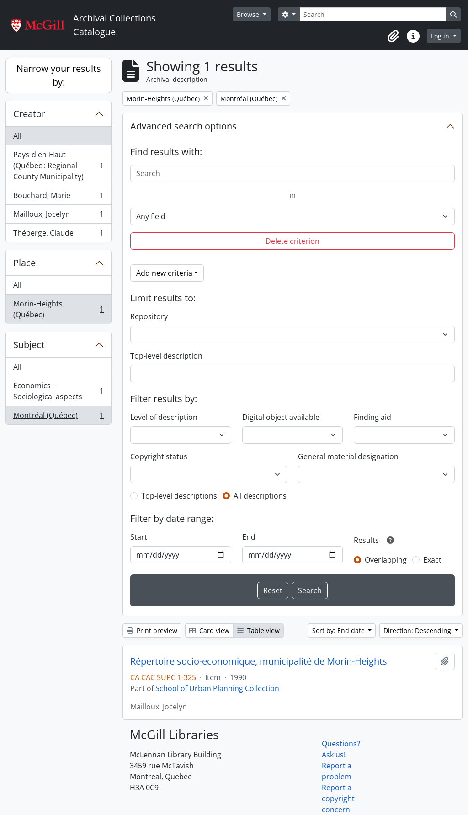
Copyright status (158, 456)
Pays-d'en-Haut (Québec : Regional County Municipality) (58, 166)
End (248, 537)
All (17, 136)
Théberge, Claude (58, 234)
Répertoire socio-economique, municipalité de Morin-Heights (258, 661)
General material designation (348, 456)
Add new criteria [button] (164, 273)
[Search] (373, 14)
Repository (149, 316)
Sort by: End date (339, 630)
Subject (28, 344)
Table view (258, 630)
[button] (393, 36)
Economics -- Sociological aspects (58, 391)
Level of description (163, 417)
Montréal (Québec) (58, 417)
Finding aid (372, 417)
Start (138, 537)
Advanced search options (183, 126)
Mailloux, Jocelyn (58, 216)
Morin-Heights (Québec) (58, 309)
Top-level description (166, 356)
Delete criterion (292, 241)
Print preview (152, 630)
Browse (249, 14)
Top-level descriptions (179, 496)
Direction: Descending (418, 630)
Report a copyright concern (338, 799)
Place (24, 263)
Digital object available (280, 417)
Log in (441, 36)
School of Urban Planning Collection (217, 688)
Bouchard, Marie (58, 197)
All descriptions (260, 496)
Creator (29, 113)
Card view (209, 630)
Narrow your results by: (58, 75)
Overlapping (386, 560)
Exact (432, 560)
